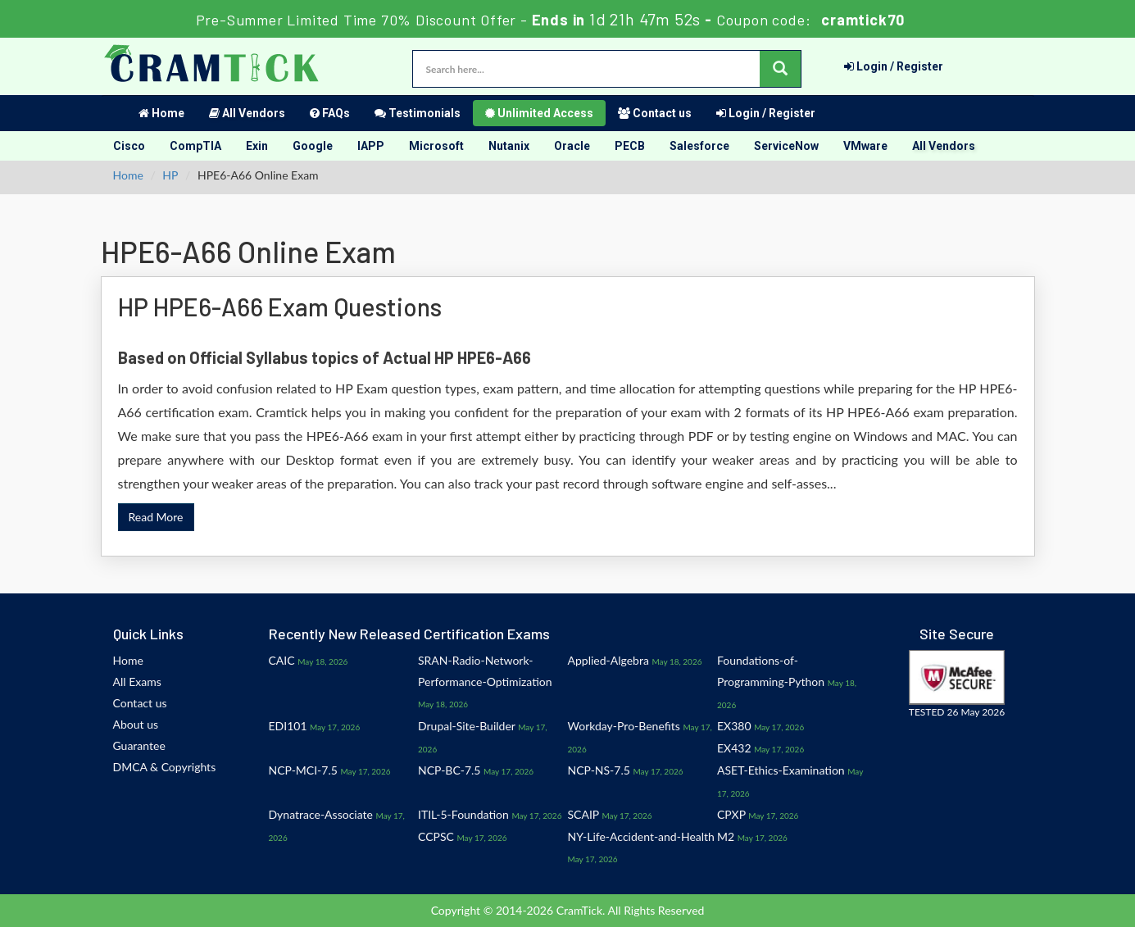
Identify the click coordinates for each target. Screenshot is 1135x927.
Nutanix (508, 145)
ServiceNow (786, 145)
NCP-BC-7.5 (449, 770)
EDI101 (288, 726)
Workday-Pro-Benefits (624, 726)
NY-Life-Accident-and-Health (641, 836)
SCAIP (583, 814)
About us (136, 724)
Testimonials (418, 113)
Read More (156, 517)
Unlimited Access (539, 113)
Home (161, 113)
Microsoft (436, 145)
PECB (630, 145)
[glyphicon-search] (780, 69)
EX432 (734, 748)
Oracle (572, 145)
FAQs (330, 113)
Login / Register (893, 66)
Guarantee (139, 745)
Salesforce (699, 145)
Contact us (655, 113)
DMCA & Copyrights (164, 767)
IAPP (370, 145)
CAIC (282, 660)
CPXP (731, 814)
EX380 (734, 726)
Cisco (129, 145)
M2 (725, 836)
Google (313, 145)
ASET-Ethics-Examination (781, 770)
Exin (257, 145)
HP (170, 175)
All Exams (137, 681)
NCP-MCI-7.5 (303, 770)
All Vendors (247, 113)
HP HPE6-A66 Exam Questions (280, 306)
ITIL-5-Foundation (463, 814)
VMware (865, 145)
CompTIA (195, 145)
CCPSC (436, 836)
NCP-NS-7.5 (599, 770)
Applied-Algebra (608, 660)
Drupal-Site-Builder (466, 726)
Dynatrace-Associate (321, 814)
